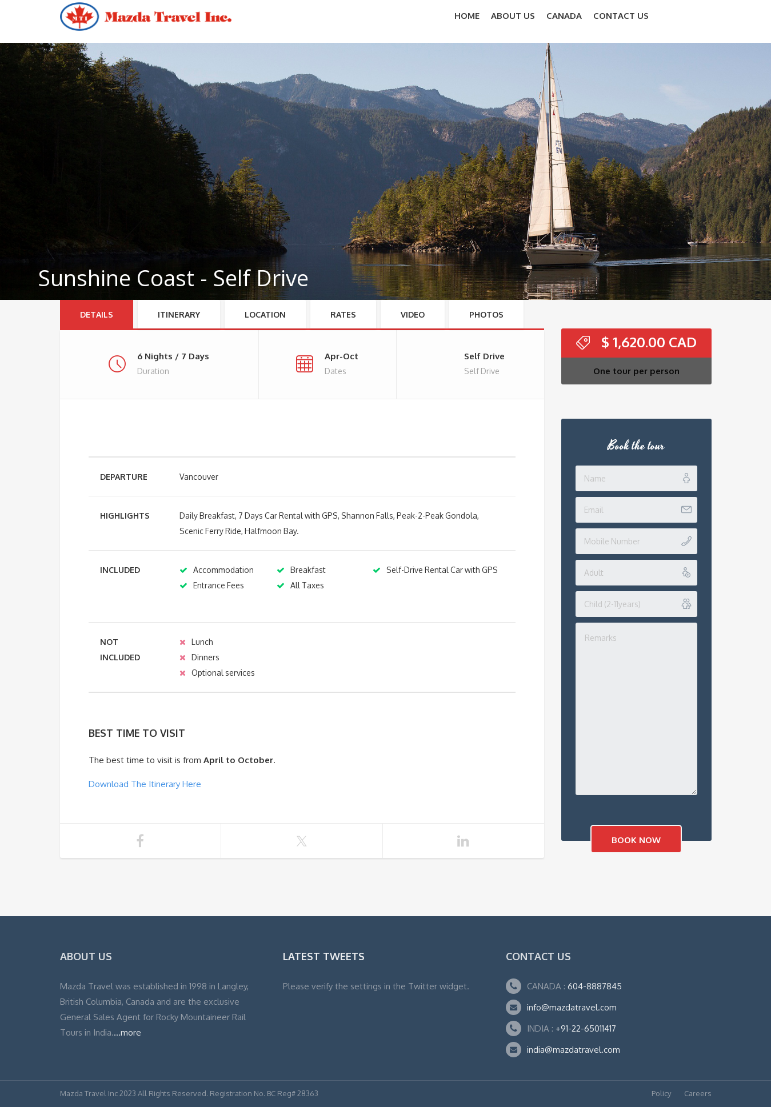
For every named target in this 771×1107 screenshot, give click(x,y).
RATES (343, 314)
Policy (661, 1093)
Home (467, 15)
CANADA (564, 15)
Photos (486, 314)
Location (265, 314)
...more (127, 1032)
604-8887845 (593, 986)
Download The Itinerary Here (145, 784)
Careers (698, 1093)
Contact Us (621, 15)
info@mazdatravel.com (572, 1007)
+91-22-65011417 (586, 1028)
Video (413, 314)
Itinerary (179, 314)
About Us (513, 15)
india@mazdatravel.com (573, 1049)
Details (96, 314)
